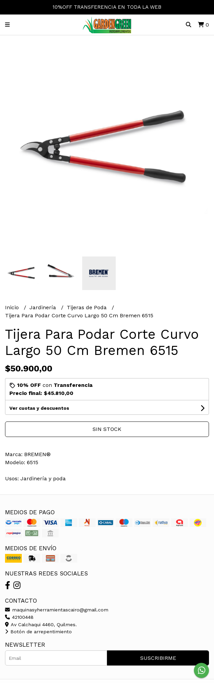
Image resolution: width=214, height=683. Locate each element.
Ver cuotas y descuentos (39, 408)
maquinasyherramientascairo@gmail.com (56, 609)
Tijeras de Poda (87, 307)
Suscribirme (158, 658)
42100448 (19, 617)
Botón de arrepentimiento (38, 631)
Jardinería (44, 307)
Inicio (12, 307)
